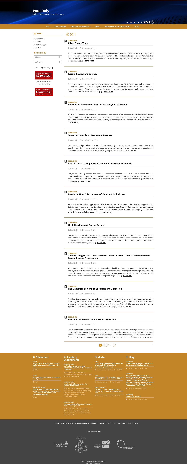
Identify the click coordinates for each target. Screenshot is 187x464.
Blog (137, 26)
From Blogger (41, 44)
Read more (89, 61)
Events (38, 42)
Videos (38, 47)
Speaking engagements (81, 26)
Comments (40, 39)
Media (97, 26)
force (93, 461)
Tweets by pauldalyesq (44, 67)
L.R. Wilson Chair (92, 463)
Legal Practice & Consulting (117, 26)
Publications (60, 26)
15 (114, 345)
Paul (48, 26)
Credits (99, 431)
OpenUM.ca (101, 461)
